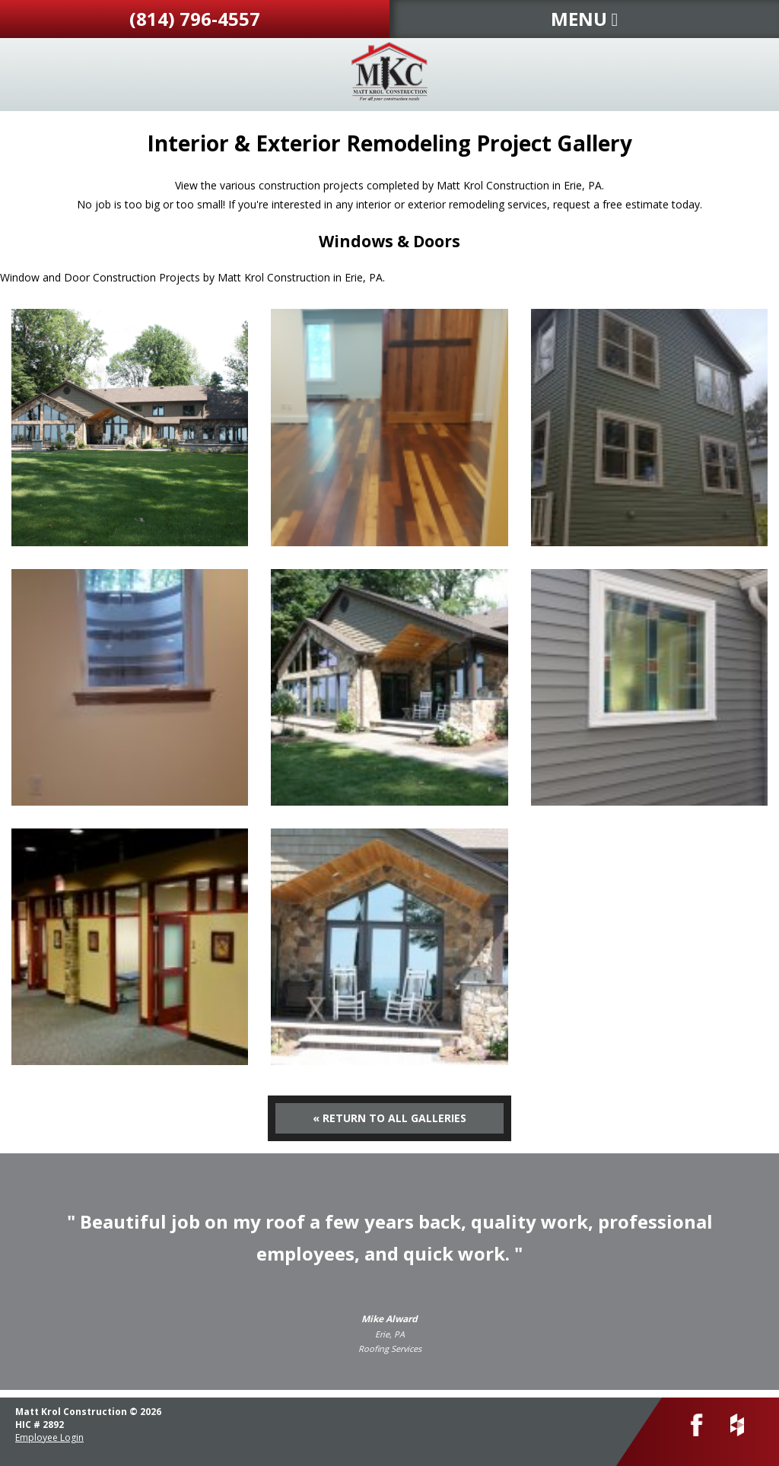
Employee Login (49, 1437)
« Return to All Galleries (389, 1118)
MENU (584, 18)
